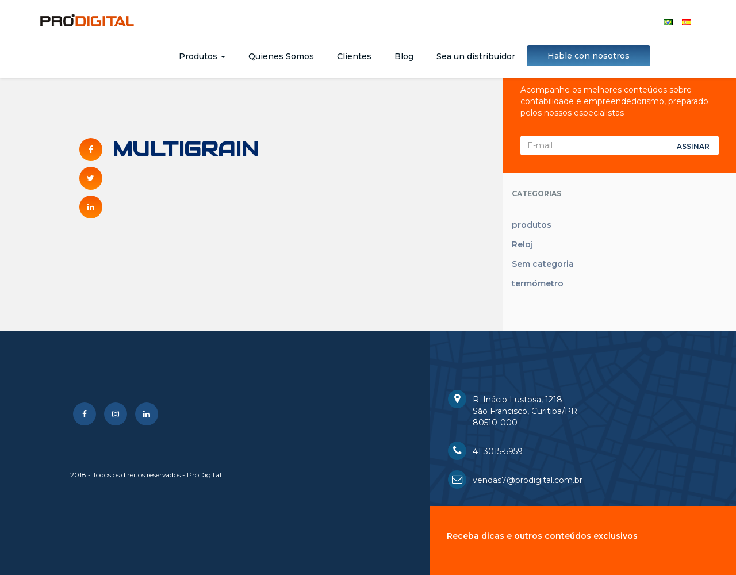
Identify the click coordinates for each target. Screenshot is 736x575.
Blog (403, 56)
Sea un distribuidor (475, 56)
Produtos (202, 56)
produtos (531, 225)
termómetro (538, 283)
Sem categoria (543, 264)
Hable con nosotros (588, 56)
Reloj (522, 244)
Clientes (354, 56)
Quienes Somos (281, 56)
